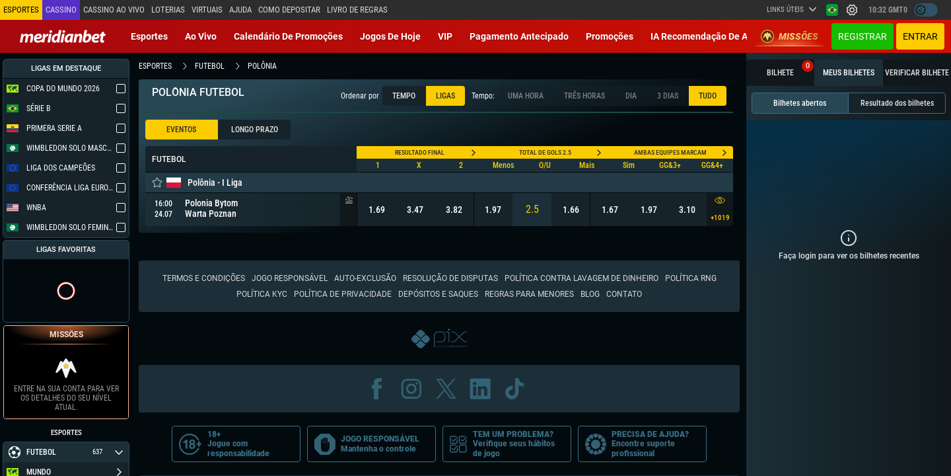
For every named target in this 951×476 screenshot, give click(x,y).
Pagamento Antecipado (519, 36)
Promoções (609, 36)
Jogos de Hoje (390, 36)
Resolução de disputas (450, 278)
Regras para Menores (529, 294)
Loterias (168, 10)
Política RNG (691, 278)
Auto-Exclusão (365, 278)
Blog (590, 294)
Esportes (149, 36)
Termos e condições (203, 278)
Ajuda (240, 10)
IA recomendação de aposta (711, 36)
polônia (262, 66)
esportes (155, 66)
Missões (789, 36)
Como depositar (289, 10)
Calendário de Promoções (288, 36)
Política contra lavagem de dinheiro (581, 278)
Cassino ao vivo (114, 10)
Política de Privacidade (343, 294)
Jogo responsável (290, 278)
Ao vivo (201, 36)
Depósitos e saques (438, 294)
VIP (445, 36)
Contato (624, 294)
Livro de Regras (357, 10)
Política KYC (261, 294)
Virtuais (207, 10)
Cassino (61, 10)
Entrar (920, 36)
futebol (210, 66)
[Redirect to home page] (62, 36)
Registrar (862, 36)
